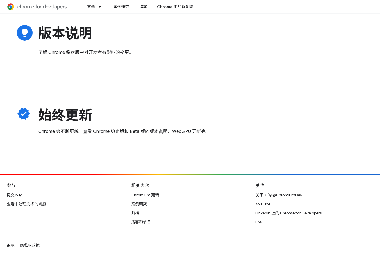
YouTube (262, 203)
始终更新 (65, 115)
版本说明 (65, 33)
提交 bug (14, 195)
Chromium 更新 (145, 195)
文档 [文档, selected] (91, 6)
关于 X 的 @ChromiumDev (278, 195)
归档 (135, 212)
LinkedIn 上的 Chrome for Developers (288, 212)
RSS (258, 221)
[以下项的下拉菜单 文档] (101, 6)
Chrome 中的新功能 (175, 6)
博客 (143, 6)
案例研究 (121, 6)
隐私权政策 (30, 245)
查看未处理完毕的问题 (26, 203)
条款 (11, 245)
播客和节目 (141, 221)
